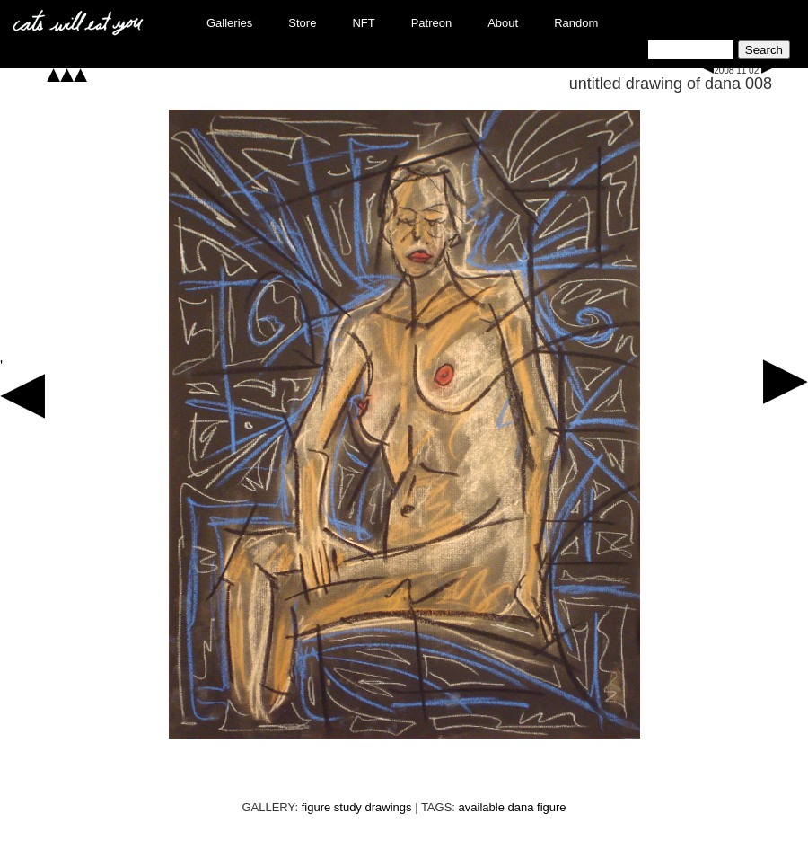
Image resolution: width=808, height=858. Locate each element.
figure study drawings (357, 807)
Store (302, 23)
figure (551, 807)
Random (576, 23)
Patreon (431, 23)
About (502, 23)
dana (521, 807)
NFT (363, 23)
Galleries (229, 23)
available (482, 807)
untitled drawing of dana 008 (670, 84)
